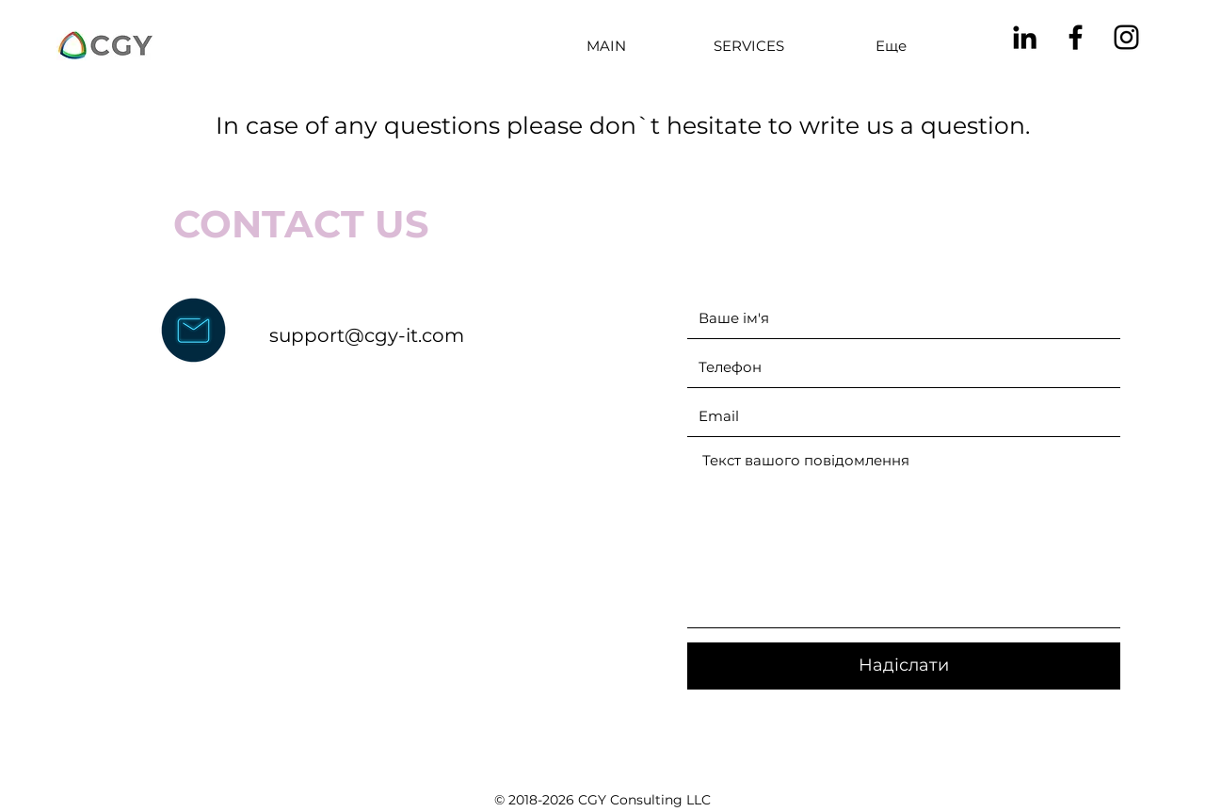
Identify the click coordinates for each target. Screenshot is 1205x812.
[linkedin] (1024, 37)
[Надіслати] (903, 666)
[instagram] (1126, 37)
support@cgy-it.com (366, 335)
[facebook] (1075, 37)
